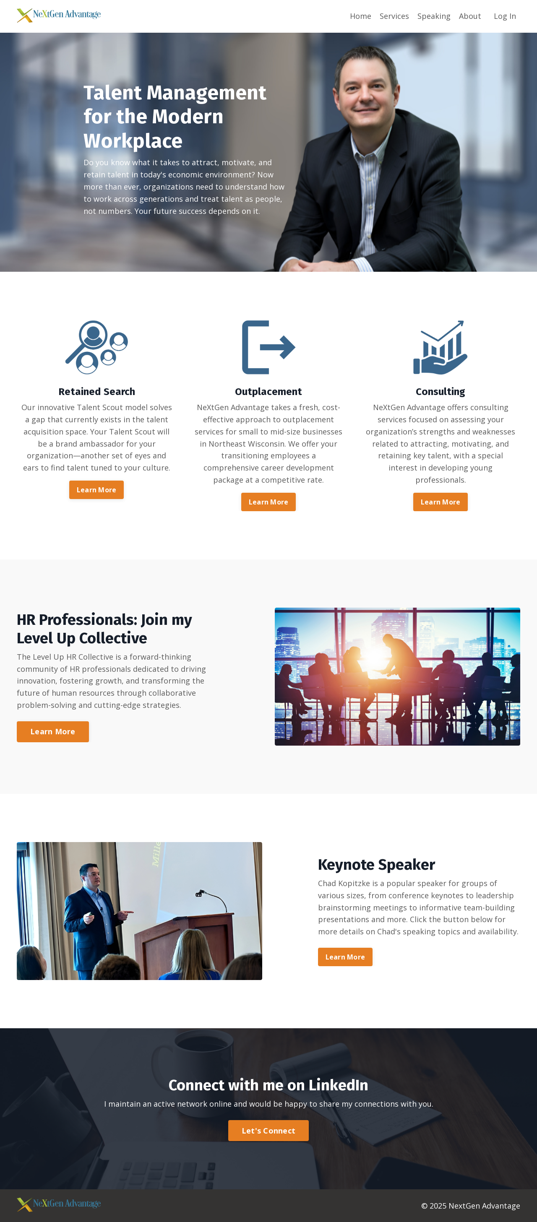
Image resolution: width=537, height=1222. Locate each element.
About (470, 16)
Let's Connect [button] (268, 1131)
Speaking (434, 16)
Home (360, 16)
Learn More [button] (97, 489)
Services (394, 16)
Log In (505, 16)
